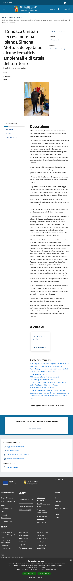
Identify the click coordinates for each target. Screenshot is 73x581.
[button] (36, 578)
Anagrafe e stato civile (26, 499)
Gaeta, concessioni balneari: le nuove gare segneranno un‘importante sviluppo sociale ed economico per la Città (49, 396)
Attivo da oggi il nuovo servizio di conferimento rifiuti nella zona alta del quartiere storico (49, 370)
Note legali (40, 542)
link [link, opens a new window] (55, 569)
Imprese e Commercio (26, 503)
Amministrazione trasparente (42, 533)
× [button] (71, 560)
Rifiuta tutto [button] (44, 573)
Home (4, 17)
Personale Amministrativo (6, 516)
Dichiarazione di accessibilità (42, 546)
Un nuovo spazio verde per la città (42, 379)
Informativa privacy (43, 538)
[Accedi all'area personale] (64, 2)
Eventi (57, 517)
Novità (11, 17)
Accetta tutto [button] (29, 573)
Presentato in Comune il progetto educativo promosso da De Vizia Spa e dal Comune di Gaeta (49, 383)
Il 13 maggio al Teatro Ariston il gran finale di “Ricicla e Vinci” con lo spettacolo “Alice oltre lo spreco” (49, 364)
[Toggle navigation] (4, 9)
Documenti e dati (6, 521)
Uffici (2, 505)
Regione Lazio (7, 3)
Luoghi (57, 514)
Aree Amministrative (8, 501)
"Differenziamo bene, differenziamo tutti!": (45, 377)
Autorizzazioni (41, 522)
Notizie (17, 17)
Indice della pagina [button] (11, 123)
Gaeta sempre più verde (38, 374)
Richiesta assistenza (25, 548)
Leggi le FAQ (23, 544)
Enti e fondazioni (6, 508)
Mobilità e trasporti (25, 510)
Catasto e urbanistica (26, 506)
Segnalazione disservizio (23, 539)
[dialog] (36, 569)
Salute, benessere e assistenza (43, 517)
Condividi (54, 32)
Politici (3, 511)
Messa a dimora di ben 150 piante (42, 387)
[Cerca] (69, 9)
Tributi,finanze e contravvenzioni (42, 511)
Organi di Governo (7, 498)
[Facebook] (58, 9)
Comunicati (58, 501)
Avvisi (57, 505)
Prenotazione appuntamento (24, 533)
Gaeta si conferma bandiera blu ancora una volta (47, 390)
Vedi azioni (63, 32)
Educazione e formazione (41, 499)
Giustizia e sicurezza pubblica (43, 505)
